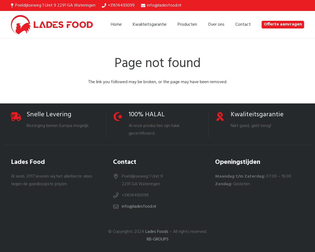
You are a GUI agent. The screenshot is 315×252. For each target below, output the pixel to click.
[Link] (52, 24)
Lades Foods (156, 231)
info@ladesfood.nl (139, 206)
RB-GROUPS (158, 239)
